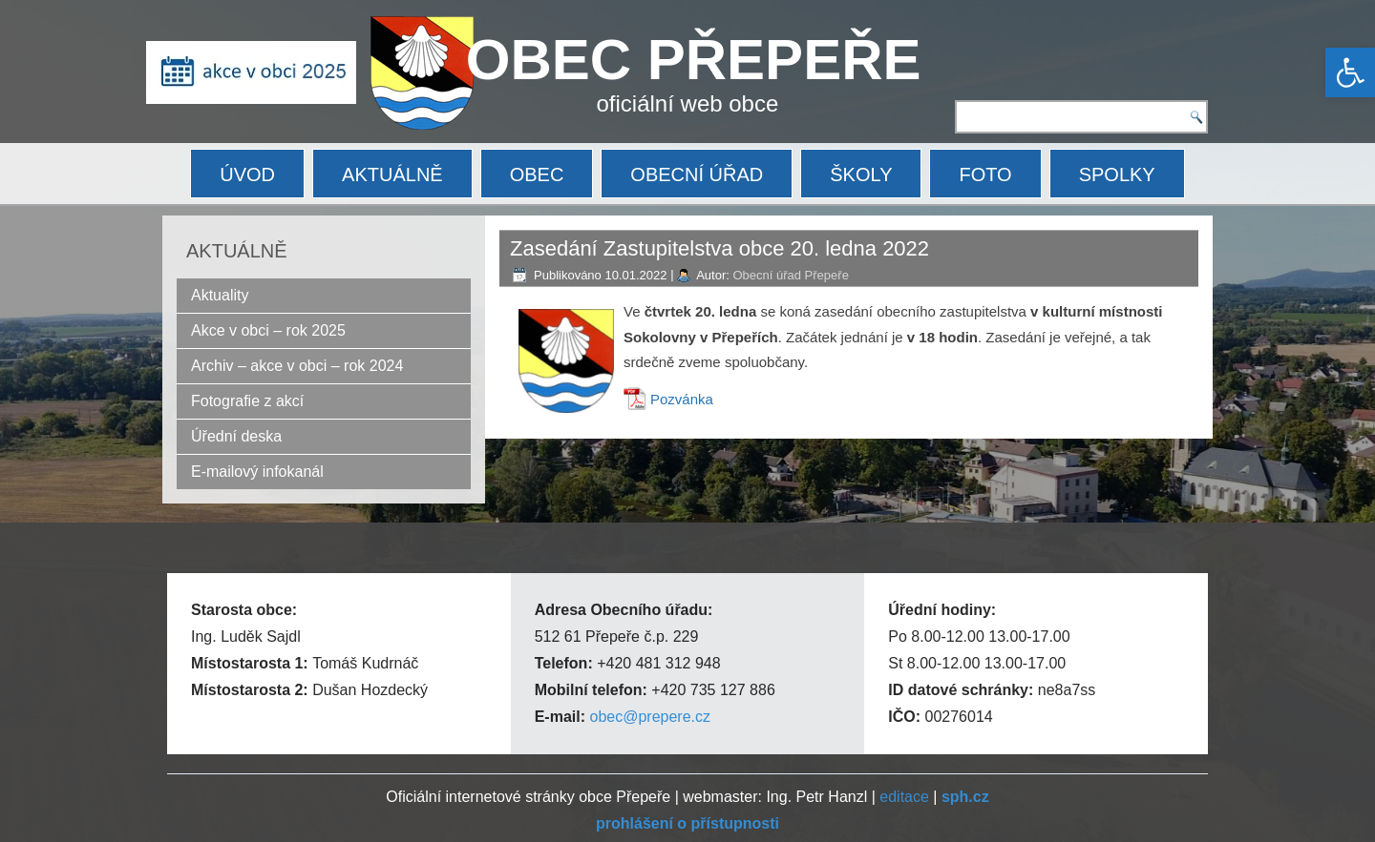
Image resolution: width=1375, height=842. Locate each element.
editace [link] (904, 797)
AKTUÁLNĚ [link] (392, 174)
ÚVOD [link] (247, 174)
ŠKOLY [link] (861, 174)
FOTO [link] (985, 174)
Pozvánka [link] (681, 399)
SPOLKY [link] (1117, 174)
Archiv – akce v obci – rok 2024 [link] (297, 366)
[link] (1350, 72)
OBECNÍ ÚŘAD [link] (696, 174)
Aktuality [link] (219, 295)
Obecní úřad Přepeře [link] (790, 275)
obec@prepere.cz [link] (649, 717)
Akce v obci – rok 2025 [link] (268, 330)
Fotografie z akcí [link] (247, 401)
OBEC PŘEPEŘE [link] (693, 60)
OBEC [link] (537, 174)
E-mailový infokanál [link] (257, 471)
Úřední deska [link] (236, 436)
